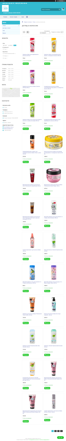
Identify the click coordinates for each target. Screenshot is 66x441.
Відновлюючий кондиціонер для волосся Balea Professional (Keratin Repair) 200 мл (32, 412)
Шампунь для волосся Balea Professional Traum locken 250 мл (32, 314)
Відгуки (4, 33)
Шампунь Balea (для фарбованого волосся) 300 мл (31, 55)
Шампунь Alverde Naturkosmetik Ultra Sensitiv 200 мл (31, 346)
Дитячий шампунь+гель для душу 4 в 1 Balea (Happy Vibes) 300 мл (53, 282)
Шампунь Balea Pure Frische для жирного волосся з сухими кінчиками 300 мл (32, 120)
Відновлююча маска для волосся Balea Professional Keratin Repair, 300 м (53, 185)
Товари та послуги (28, 22)
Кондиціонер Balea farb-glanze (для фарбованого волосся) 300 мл (52, 120)
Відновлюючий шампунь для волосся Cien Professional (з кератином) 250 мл (32, 185)
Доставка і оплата (6, 28)
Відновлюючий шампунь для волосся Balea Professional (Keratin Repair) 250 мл (53, 379)
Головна (5, 16)
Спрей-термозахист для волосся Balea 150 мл (32, 250)
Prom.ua (39, 438)
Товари (4, 25)
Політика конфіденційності (44, 439)
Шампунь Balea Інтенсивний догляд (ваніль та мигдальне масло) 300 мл (52, 55)
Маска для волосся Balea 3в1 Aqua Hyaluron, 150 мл (52, 314)
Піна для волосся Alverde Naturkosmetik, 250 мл (53, 250)
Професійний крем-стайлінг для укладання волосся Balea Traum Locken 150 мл (32, 152)
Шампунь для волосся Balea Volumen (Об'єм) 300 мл (31, 87)
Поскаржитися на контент (34, 439)
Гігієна (34, 22)
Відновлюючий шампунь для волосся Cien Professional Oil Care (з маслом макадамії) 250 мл (31, 218)
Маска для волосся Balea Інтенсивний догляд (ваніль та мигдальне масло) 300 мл (53, 152)
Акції (22, 16)
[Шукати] (59, 9)
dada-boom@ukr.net (8, 128)
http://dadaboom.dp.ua (8, 127)
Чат (60, 437)
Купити (26, 63)
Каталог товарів (13, 16)
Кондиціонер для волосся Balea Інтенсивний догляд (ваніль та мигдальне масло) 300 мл (53, 87)
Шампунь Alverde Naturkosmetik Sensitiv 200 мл (53, 346)
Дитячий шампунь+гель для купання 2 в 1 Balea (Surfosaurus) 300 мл (32, 282)
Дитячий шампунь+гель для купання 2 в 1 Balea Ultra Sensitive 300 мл (53, 217)
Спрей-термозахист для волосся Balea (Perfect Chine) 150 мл (53, 411)
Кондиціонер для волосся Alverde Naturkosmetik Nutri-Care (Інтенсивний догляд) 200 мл (31, 379)
